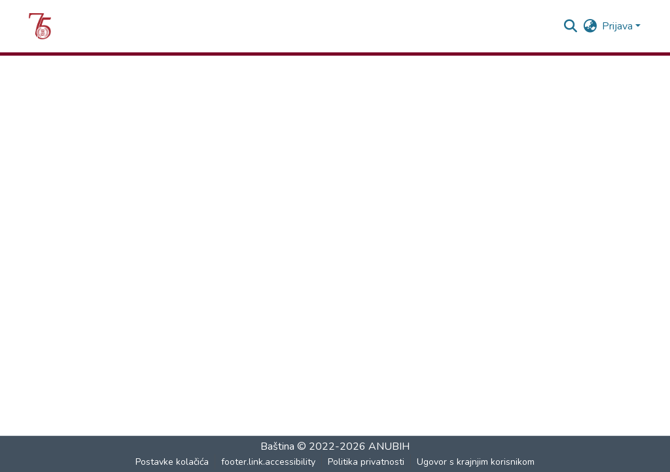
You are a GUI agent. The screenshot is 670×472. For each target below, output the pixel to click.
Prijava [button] (618, 26)
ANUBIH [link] (389, 446)
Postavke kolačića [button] (172, 462)
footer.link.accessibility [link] (268, 462)
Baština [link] (278, 446)
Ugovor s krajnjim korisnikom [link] (476, 462)
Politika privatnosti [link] (366, 462)
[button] (40, 26)
